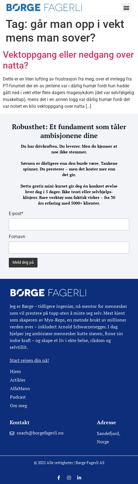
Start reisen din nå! (29, 360)
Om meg (18, 405)
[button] (126, 7)
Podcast (18, 397)
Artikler (18, 380)
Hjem (15, 371)
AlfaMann (20, 388)
